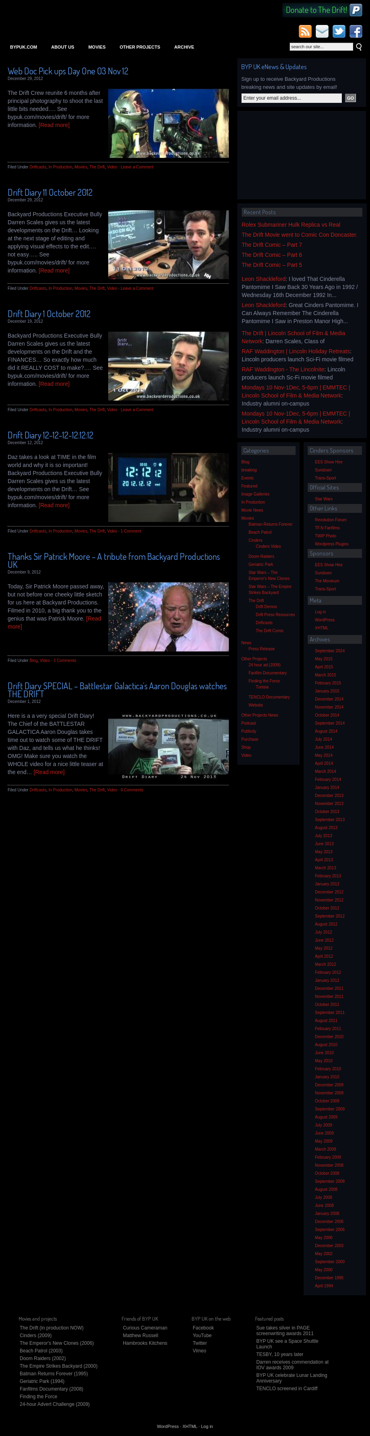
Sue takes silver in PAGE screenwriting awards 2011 (285, 1330)
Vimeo (199, 1351)
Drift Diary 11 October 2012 (50, 192)
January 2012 (327, 980)
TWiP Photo (325, 536)
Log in (320, 612)
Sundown (323, 470)
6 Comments (132, 790)
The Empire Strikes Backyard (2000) (58, 1366)
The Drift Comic (270, 631)
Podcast (248, 723)
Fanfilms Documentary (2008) (51, 1389)
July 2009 (323, 1125)
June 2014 (324, 747)
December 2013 (329, 795)
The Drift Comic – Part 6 (272, 255)
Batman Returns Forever (271, 524)
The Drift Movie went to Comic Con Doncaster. (300, 234)
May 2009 (324, 1141)
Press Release (262, 649)
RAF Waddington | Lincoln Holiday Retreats (296, 351)
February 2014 (328, 779)
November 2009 (329, 1093)
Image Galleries (255, 494)
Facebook (203, 1328)
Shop (246, 747)
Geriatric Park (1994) (42, 1381)
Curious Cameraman (145, 1328)
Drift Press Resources (275, 615)
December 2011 (329, 988)
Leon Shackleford (264, 279)
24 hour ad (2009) (265, 665)
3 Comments (64, 660)
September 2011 (330, 1012)
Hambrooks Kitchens (145, 1343)
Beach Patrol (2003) (41, 1351)
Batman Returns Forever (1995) (54, 1374)
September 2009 (330, 1109)
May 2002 (324, 1254)
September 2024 (330, 651)
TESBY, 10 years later (279, 1354)
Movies (97, 47)
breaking (249, 470)
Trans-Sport (325, 478)
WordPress (325, 620)
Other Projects (139, 47)
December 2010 (329, 1036)
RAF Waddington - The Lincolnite (283, 369)
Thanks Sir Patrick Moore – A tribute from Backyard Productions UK (114, 560)
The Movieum (327, 581)
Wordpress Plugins (332, 544)
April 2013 (324, 860)
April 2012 (324, 956)
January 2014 (327, 787)
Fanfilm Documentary (268, 673)
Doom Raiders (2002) (43, 1358)
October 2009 (327, 1101)
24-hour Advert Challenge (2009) (55, 1404)
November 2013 (329, 803)
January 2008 (327, 1213)
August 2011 (326, 1020)
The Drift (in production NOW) (52, 1328)
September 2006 (330, 1229)
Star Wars (324, 499)
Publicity (248, 731)
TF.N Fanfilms (327, 528)
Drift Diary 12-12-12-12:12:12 (50, 434)
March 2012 (325, 964)
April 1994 (324, 1286)
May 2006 (324, 1237)
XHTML (322, 628)
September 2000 (330, 1262)
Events (247, 478)
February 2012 (328, 972)
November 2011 (329, 996)
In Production (60, 167)
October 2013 (327, 811)
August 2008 (326, 1189)
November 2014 (329, 707)
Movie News (252, 510)
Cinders (255, 540)
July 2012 (323, 932)
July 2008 (323, 1197)
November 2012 (329, 900)
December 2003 (329, 1245)
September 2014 (330, 723)
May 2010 (324, 1061)
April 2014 (324, 763)
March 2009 (325, 1149)
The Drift (97, 167)
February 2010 (328, 1069)
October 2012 (327, 908)
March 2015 (325, 675)
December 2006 (329, 1221)
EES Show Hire (329, 462)
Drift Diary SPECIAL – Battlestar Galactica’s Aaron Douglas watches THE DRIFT (117, 689)
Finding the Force (264, 681)
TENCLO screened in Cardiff (287, 1388)
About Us (62, 47)
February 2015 (328, 683)
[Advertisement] (291, 155)
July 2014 (323, 739)
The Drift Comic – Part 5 (272, 265)
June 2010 (324, 1053)
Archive (184, 47)
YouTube (202, 1335)
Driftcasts (37, 167)
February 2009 (328, 1157)
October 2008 (327, 1173)
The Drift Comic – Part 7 (272, 245)
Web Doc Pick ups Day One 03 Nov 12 (68, 70)
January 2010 (327, 1077)
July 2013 (323, 836)
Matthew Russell (140, 1335)
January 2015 (327, 691)
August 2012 (326, 924)
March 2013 (325, 868)
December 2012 (329, 892)
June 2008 (324, 1205)
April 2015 (324, 667)
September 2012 (330, 916)
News (246, 643)
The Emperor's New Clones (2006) (57, 1343)
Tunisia (262, 687)
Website (256, 705)
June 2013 (324, 844)
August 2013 (326, 828)
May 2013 (324, 852)
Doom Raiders (261, 556)
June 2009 (324, 1133)
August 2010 (326, 1045)
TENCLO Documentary (269, 697)
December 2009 (329, 1085)
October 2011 (327, 1004)
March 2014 (325, 771)
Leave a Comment (137, 167)
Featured (249, 486)
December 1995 (329, 1278)
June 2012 (324, 940)
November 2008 (329, 1165)
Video (112, 167)
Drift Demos (266, 606)
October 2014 (327, 715)
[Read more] (54, 125)
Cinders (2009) (35, 1335)
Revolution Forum (331, 520)
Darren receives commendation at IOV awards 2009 (292, 1364)
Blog (33, 660)
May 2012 (324, 948)
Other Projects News (259, 715)
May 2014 (324, 755)
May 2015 (324, 659)
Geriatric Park (261, 564)
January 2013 (327, 884)
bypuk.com (23, 47)
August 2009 (326, 1117)
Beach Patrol (260, 532)
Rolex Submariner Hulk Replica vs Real (291, 224)
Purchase (249, 739)
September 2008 (330, 1181)
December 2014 (329, 699)
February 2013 (328, 876)
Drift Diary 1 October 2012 (49, 313)
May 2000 (324, 1270)
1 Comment (131, 531)
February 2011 (328, 1028)
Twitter (200, 1343)
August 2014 (326, 731)
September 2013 (330, 819)
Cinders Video (268, 546)
